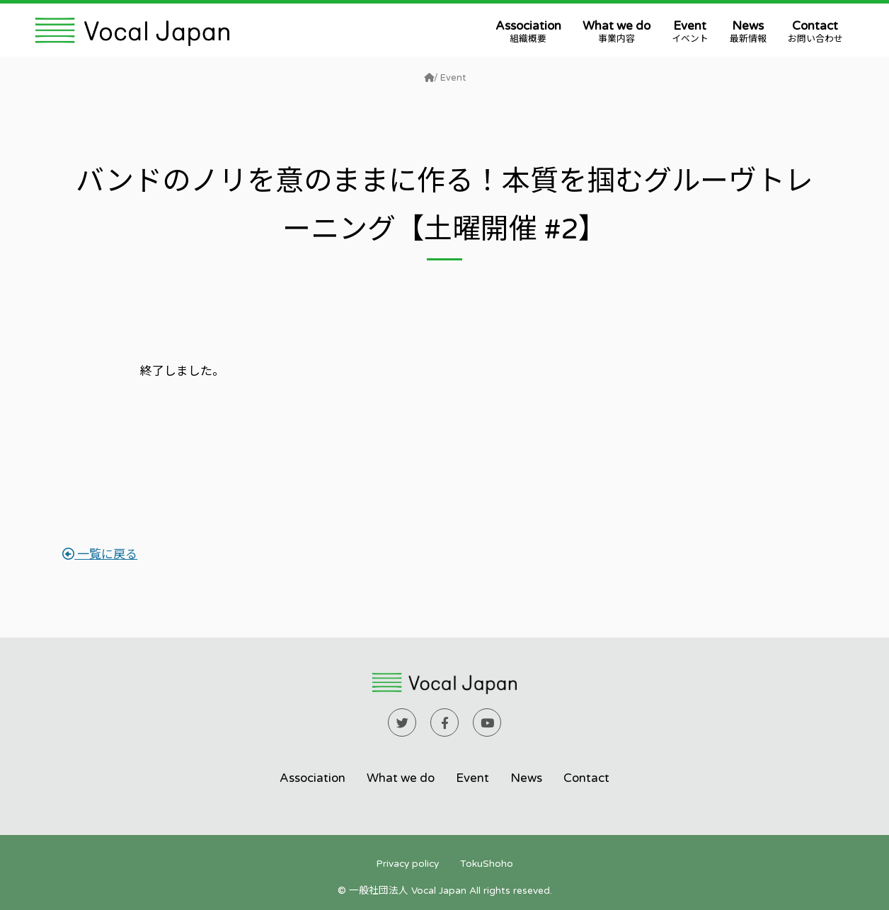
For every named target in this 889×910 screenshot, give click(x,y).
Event (690, 32)
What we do (616, 32)
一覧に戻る (99, 554)
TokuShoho (486, 864)
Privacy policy (407, 864)
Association (528, 32)
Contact (815, 32)
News (748, 32)
